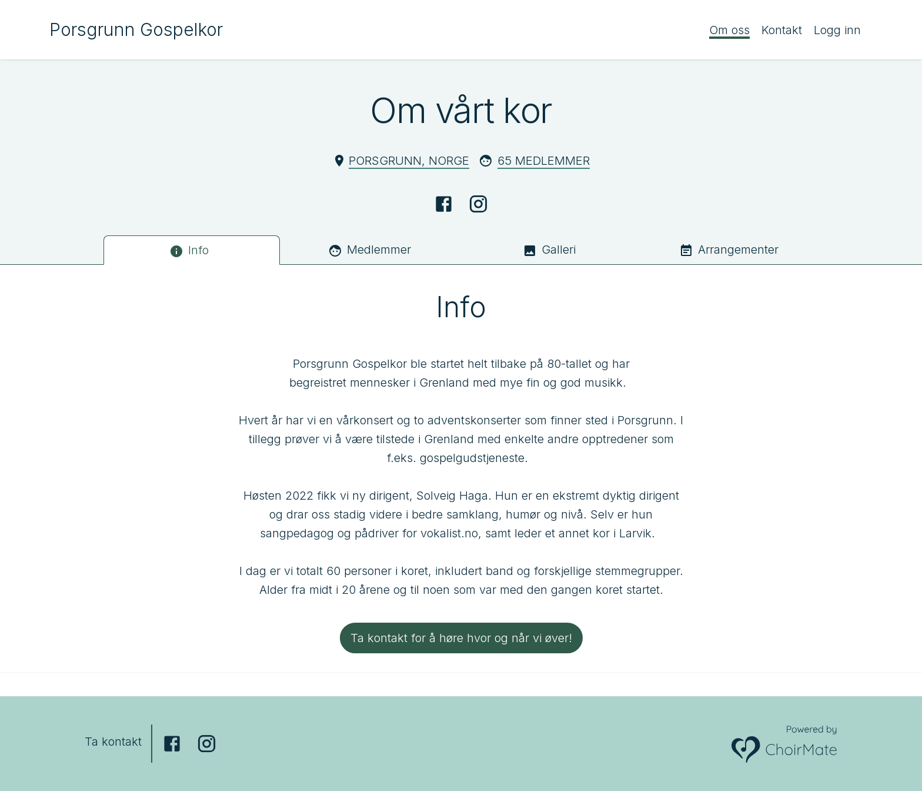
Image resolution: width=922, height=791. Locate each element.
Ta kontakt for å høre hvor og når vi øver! (461, 638)
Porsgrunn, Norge (409, 161)
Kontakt (781, 30)
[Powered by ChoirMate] (784, 743)
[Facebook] (443, 204)
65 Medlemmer (543, 161)
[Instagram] (478, 204)
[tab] (191, 250)
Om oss (729, 30)
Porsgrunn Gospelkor (136, 29)
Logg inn (837, 30)
